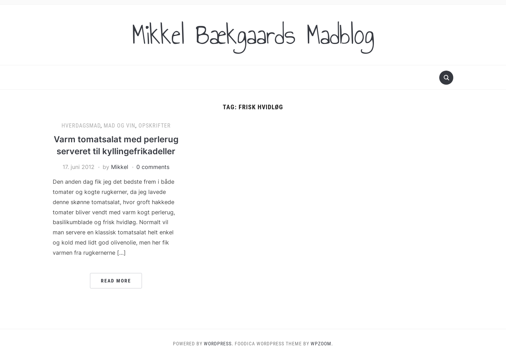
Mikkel (119, 166)
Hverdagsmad (80, 125)
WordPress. (218, 343)
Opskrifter (154, 125)
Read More (116, 281)
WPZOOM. (322, 343)
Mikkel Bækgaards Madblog (253, 34)
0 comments (152, 166)
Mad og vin (119, 125)
